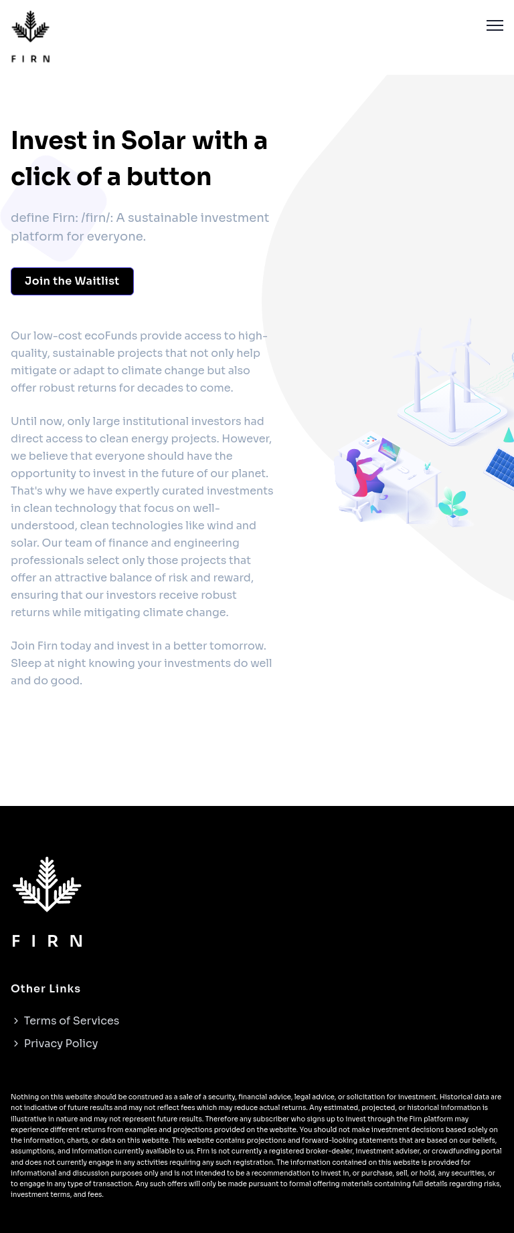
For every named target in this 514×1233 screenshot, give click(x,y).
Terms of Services (65, 1021)
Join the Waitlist (72, 281)
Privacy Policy (54, 1044)
